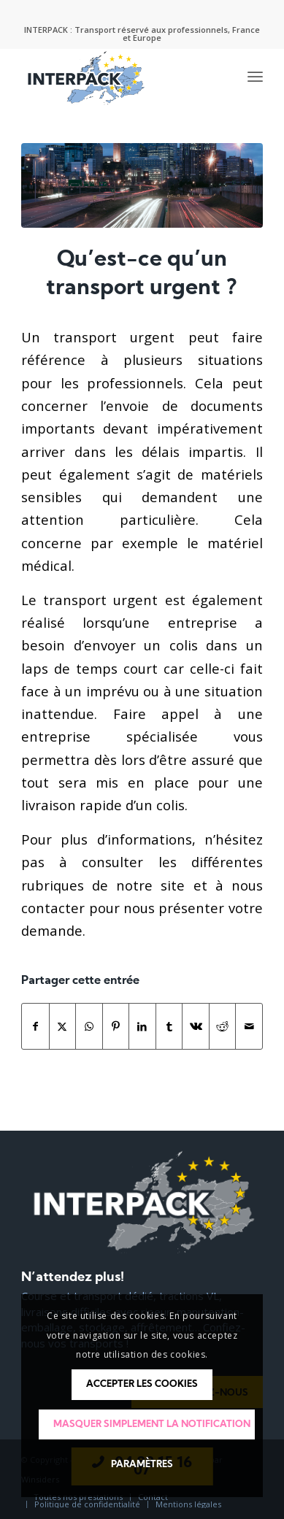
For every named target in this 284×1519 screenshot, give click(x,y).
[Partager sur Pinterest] (116, 1026)
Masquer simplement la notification (151, 1424)
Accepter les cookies (142, 1384)
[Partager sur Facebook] (35, 1026)
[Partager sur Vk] (196, 1026)
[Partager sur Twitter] (63, 1026)
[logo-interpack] (118, 77)
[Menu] (255, 77)
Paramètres (142, 1464)
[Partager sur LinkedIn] (142, 1026)
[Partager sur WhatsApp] (89, 1026)
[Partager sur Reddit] (223, 1026)
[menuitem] (255, 77)
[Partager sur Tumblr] (169, 1026)
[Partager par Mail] (249, 1026)
